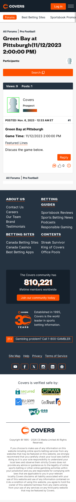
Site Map (14, 356)
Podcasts (48, 222)
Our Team (13, 217)
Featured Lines (16, 143)
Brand (10, 222)
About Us (15, 199)
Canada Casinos (18, 247)
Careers (12, 212)
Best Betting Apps (20, 252)
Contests (51, 234)
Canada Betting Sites (22, 242)
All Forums (10, 31)
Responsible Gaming (56, 227)
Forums (10, 17)
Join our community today (38, 297)
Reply (64, 157)
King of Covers (52, 247)
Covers (28, 100)
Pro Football (27, 31)
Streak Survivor (53, 242)
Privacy (37, 356)
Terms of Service (56, 356)
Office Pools (50, 252)
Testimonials (15, 226)
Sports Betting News (57, 217)
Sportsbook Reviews (57, 213)
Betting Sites (20, 234)
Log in (58, 6)
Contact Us (15, 207)
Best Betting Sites (33, 17)
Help (26, 356)
